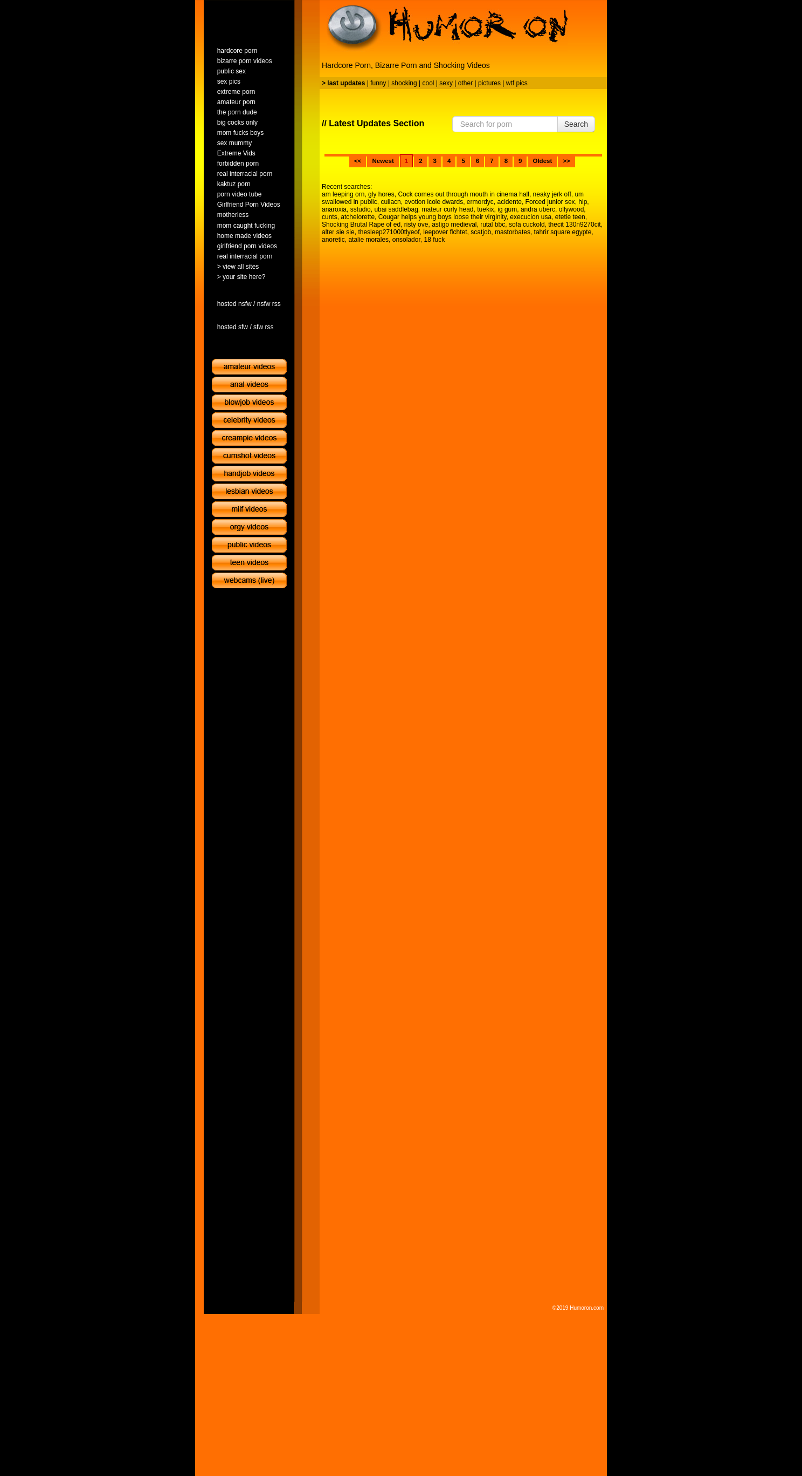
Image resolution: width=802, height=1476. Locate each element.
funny (378, 83)
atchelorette (358, 217)
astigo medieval (454, 224)
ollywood (571, 209)
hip (582, 202)
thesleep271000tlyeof (388, 232)
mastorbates (512, 232)
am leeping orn (343, 194)
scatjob (481, 232)
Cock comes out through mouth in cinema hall (463, 194)
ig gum (507, 209)
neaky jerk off (552, 194)
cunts (329, 217)
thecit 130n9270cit (574, 224)
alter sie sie (338, 232)
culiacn (390, 202)
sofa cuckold (527, 224)
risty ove (416, 224)
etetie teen (570, 217)
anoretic (333, 239)
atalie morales (368, 239)
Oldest (542, 161)
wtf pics (517, 83)
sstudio (360, 209)
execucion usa (530, 217)
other (465, 83)
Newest (382, 161)
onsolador (406, 239)
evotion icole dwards (433, 202)
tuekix (485, 209)
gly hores (381, 194)
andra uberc (538, 209)
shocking (404, 83)
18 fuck (434, 239)
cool (428, 83)
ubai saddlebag (396, 209)
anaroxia (334, 209)
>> (566, 161)
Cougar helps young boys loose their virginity (442, 217)
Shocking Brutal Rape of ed (361, 224)
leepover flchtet (445, 232)
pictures (489, 83)
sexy (446, 83)
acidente (509, 202)
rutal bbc (492, 224)
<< (357, 161)
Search (576, 124)
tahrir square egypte (563, 232)
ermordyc (480, 202)
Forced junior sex (550, 202)
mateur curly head (447, 209)
